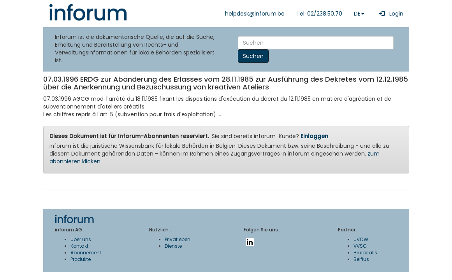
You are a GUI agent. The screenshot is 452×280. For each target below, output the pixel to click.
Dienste (173, 246)
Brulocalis (365, 252)
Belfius (361, 259)
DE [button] (359, 14)
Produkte (80, 259)
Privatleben (177, 239)
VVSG (360, 246)
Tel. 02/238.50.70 (319, 14)
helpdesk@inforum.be (255, 14)
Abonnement (85, 252)
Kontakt (79, 246)
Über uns (80, 239)
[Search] (316, 42)
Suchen (253, 56)
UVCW (361, 239)
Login (389, 14)
